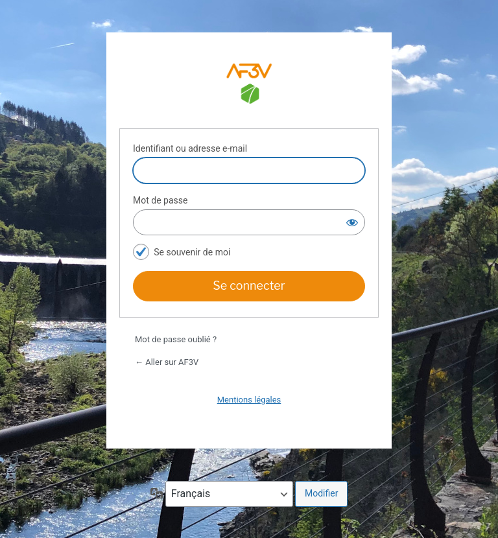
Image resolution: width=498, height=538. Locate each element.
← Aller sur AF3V (166, 362)
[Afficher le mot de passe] (352, 222)
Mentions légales (249, 399)
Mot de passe (160, 200)
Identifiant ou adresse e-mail (190, 148)
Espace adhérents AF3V (249, 85)
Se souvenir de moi (192, 252)
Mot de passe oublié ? (176, 339)
